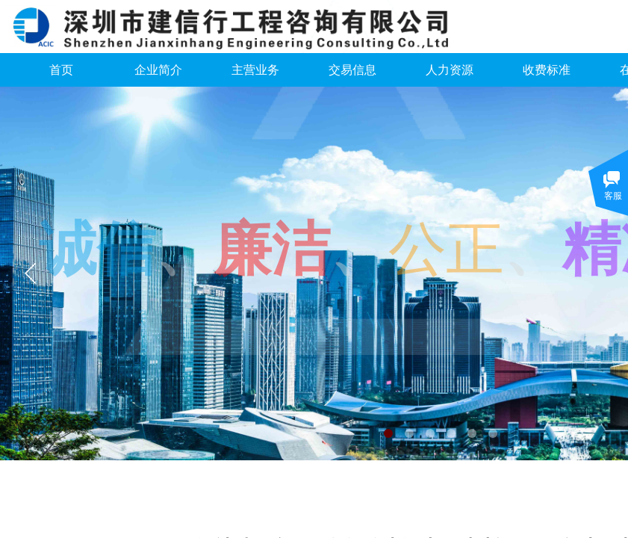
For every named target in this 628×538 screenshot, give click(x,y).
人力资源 (449, 70)
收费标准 (547, 70)
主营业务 (255, 70)
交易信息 (352, 70)
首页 (61, 70)
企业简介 (158, 70)
